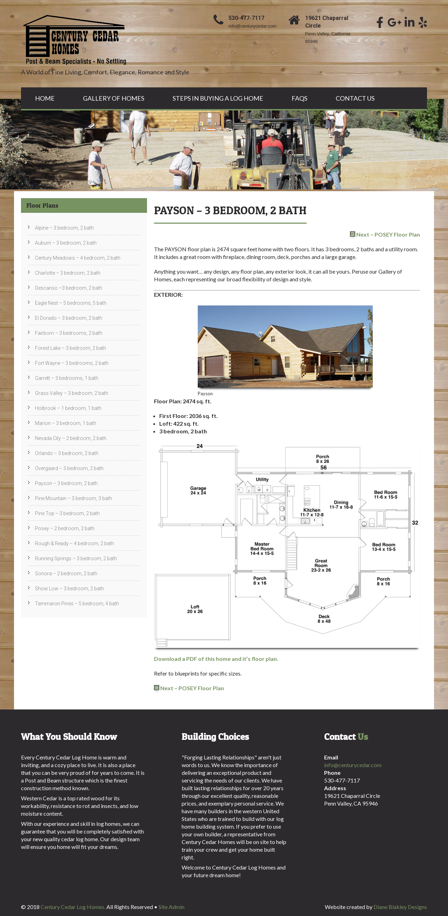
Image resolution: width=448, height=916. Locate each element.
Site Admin (171, 906)
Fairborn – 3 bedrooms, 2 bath (68, 333)
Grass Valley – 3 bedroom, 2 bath (71, 393)
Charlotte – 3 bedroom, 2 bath (67, 273)
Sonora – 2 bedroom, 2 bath (66, 573)
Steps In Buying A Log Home (218, 98)
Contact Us (355, 98)
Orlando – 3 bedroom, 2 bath (66, 453)
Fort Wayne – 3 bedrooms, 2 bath (71, 363)
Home (45, 98)
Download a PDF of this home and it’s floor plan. (216, 658)
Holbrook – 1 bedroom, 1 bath (68, 408)
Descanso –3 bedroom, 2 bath (68, 288)
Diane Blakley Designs (400, 906)
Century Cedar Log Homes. (73, 906)
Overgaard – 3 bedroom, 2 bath (69, 468)
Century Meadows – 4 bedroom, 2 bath (77, 258)
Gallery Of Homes (113, 98)
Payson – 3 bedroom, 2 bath (66, 483)
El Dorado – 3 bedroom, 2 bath (68, 318)
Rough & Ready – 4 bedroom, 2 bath (74, 543)
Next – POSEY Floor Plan (388, 234)
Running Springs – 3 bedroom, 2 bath (76, 558)
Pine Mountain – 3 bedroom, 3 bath (73, 498)
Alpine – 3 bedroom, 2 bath (64, 228)
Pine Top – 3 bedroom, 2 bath (67, 513)
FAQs (299, 98)
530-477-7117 (246, 18)
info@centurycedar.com (252, 26)
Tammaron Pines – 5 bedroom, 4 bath (77, 603)
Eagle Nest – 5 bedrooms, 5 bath (70, 303)
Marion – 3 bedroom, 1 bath (65, 423)
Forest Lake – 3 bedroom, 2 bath (70, 348)
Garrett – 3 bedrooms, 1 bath (66, 378)
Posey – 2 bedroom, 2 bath (64, 528)
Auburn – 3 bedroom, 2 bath (66, 243)
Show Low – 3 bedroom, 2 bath (69, 588)
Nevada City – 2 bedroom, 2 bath (70, 438)
